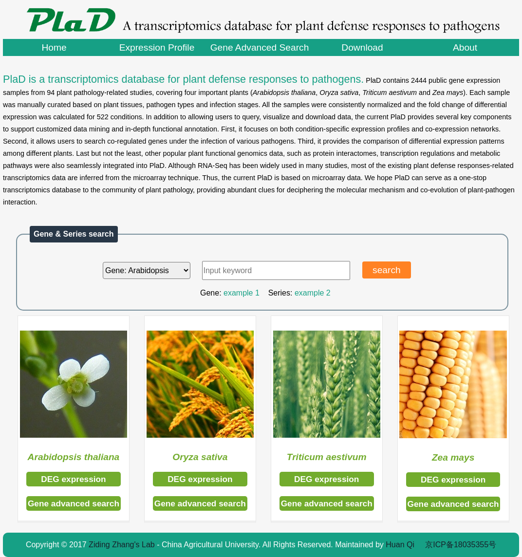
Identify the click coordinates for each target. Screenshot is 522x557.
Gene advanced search (73, 503)
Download (362, 47)
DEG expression (73, 479)
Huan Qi (400, 544)
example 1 (242, 293)
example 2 (313, 293)
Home (53, 47)
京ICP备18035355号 (460, 544)
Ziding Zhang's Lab (122, 544)
